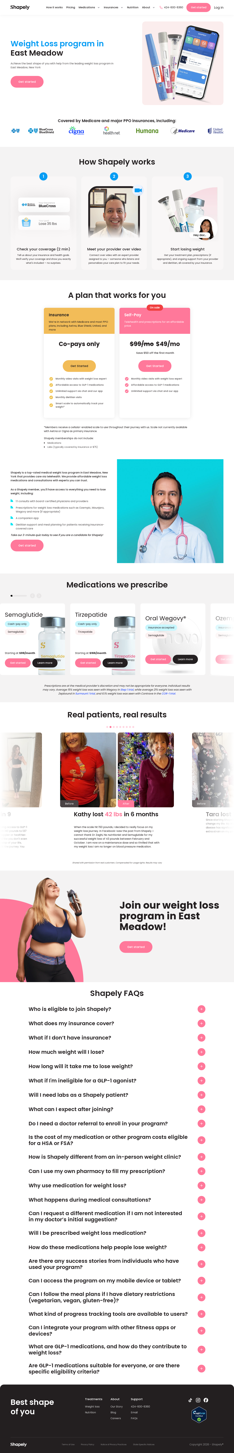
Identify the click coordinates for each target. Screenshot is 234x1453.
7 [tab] (127, 727)
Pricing (70, 7)
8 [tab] (130, 727)
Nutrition (132, 7)
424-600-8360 (140, 1406)
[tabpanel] (32, 639)
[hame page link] (20, 7)
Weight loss (92, 1406)
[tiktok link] (190, 1400)
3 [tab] (114, 727)
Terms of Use (68, 1444)
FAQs (134, 1418)
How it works (54, 7)
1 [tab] (107, 727)
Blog (113, 1412)
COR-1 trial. (169, 693)
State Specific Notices (144, 1444)
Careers (115, 1418)
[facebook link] (205, 1400)
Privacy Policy (87, 1444)
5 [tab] (120, 727)
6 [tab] (123, 727)
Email (134, 1412)
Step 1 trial (126, 690)
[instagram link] (198, 1400)
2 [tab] (110, 727)
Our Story (116, 1406)
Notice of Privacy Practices (114, 1444)
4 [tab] (117, 727)
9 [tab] (133, 727)
